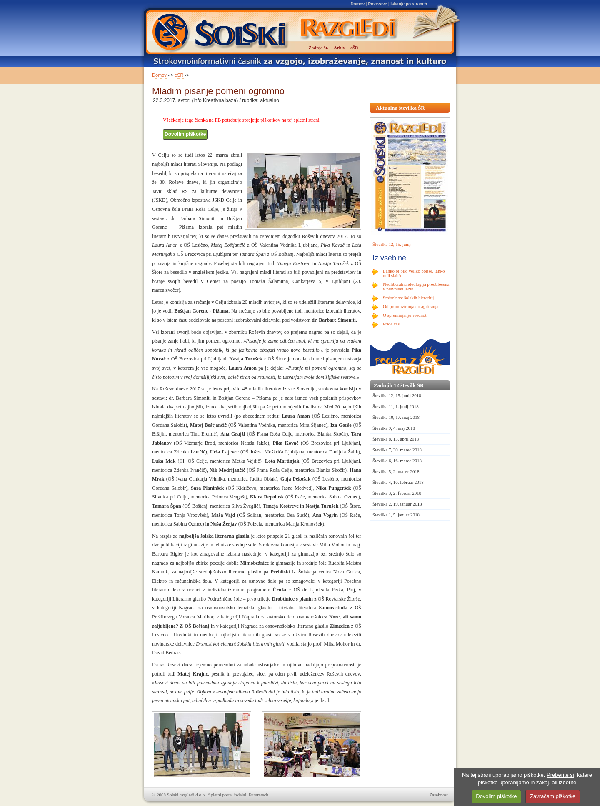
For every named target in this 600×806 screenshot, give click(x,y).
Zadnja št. (318, 47)
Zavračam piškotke (552, 796)
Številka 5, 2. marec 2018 (395, 471)
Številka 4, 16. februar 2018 (398, 482)
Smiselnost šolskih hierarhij (408, 297)
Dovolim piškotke (185, 134)
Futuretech (258, 794)
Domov (357, 4)
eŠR (179, 75)
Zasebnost (438, 794)
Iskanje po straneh (408, 4)
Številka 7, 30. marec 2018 (397, 449)
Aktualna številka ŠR (400, 108)
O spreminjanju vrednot (404, 315)
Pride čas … (394, 323)
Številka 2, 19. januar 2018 (397, 503)
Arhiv (339, 47)
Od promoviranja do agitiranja (411, 306)
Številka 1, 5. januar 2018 (396, 514)
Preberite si (560, 775)
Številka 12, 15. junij (391, 244)
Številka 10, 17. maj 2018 (396, 417)
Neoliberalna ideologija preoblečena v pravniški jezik (416, 286)
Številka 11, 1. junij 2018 (395, 406)
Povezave (377, 4)
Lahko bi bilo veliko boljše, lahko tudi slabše (414, 273)
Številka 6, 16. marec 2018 (397, 460)
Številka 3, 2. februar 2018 (396, 493)
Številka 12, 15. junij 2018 (396, 395)
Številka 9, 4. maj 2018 (393, 428)
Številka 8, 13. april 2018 (395, 438)
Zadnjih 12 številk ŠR (399, 385)
